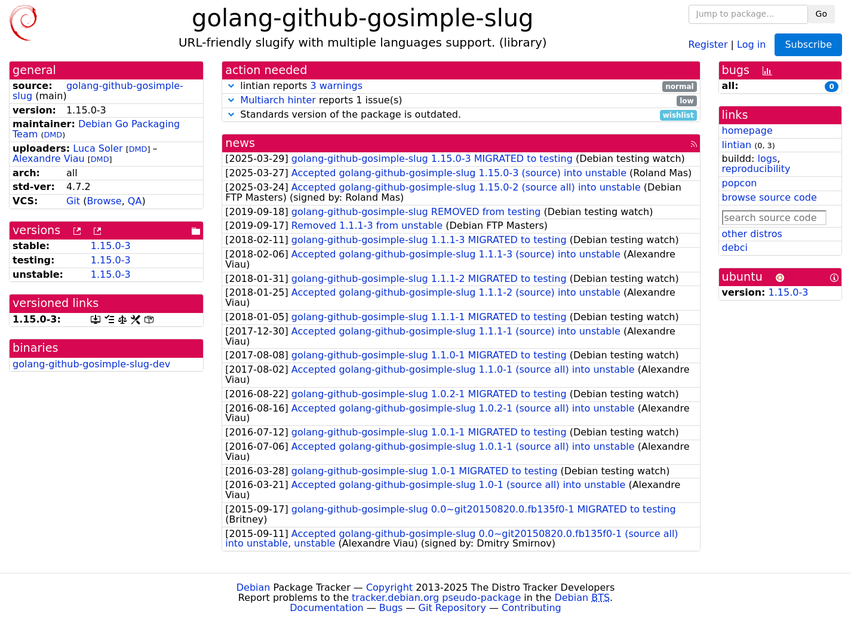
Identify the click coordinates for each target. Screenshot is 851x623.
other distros (752, 234)
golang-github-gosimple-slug (98, 91)
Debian (253, 587)
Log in (751, 44)
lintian (737, 145)
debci (735, 247)
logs (767, 158)
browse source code (769, 197)
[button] (231, 85)
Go (821, 14)
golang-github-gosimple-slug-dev (91, 364)
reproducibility (756, 168)
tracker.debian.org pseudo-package (436, 597)
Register (708, 44)
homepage (747, 130)
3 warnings (336, 85)
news (240, 143)
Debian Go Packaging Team (96, 129)
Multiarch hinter (278, 100)
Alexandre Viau (49, 158)
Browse (104, 201)
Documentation (326, 607)
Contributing (531, 607)
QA (135, 201)
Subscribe (808, 44)
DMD (53, 134)
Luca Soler (97, 148)
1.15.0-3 (111, 245)
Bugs (391, 607)
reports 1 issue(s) (460, 101)
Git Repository (452, 607)
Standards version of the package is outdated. (460, 115)
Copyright (389, 587)
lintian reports (460, 86)
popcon (739, 183)
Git (73, 201)
